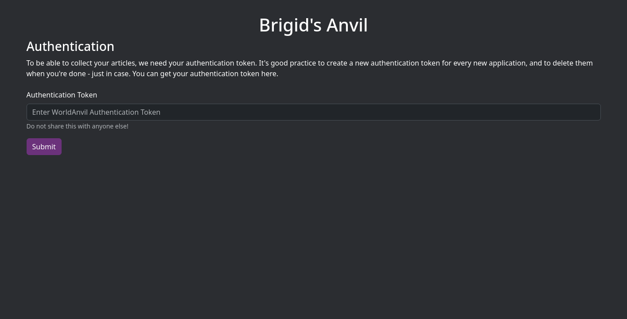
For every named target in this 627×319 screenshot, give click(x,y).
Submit (44, 147)
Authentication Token (62, 95)
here (269, 73)
